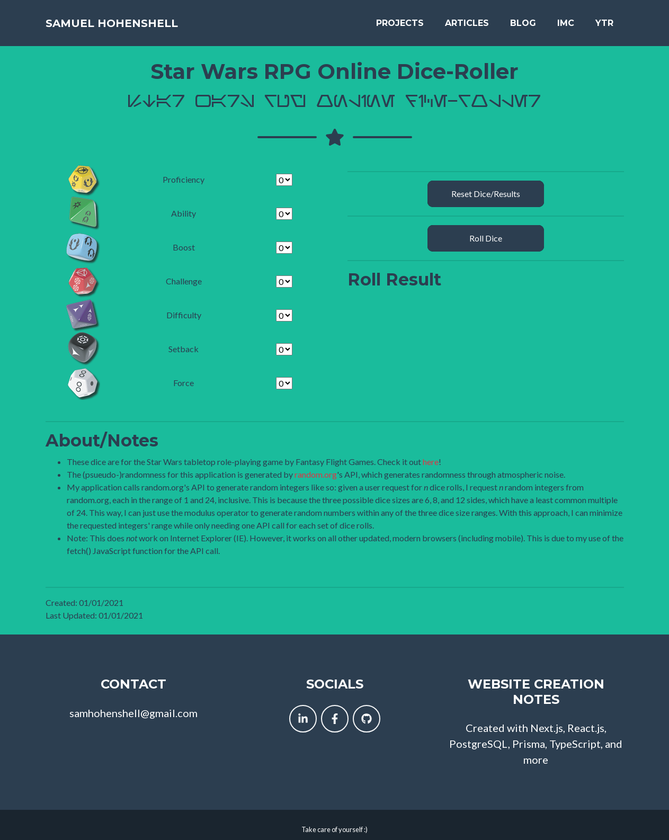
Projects (400, 19)
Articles (467, 19)
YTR (604, 19)
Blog (523, 19)
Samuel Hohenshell (122, 18)
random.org (316, 466)
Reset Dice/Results (485, 186)
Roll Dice (485, 230)
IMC (565, 19)
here (431, 453)
